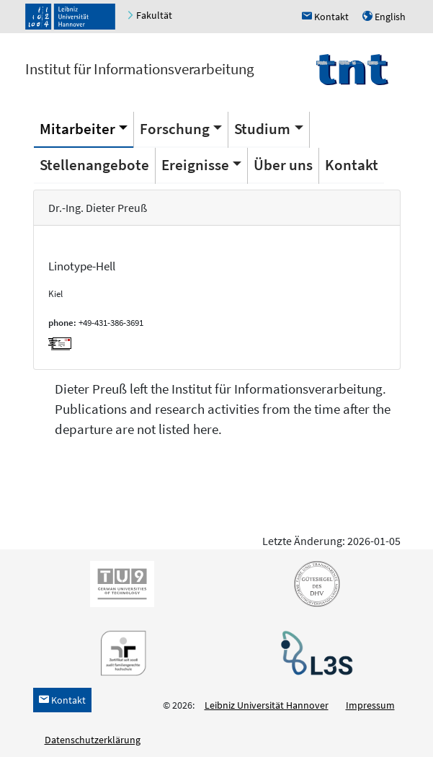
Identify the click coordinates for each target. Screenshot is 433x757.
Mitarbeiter (77, 128)
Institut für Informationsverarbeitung (139, 69)
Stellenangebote (94, 164)
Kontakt (351, 164)
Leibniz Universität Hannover (267, 705)
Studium (262, 128)
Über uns (283, 164)
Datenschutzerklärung (92, 739)
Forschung (175, 128)
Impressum (370, 705)
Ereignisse (195, 164)
